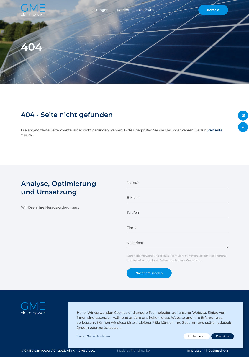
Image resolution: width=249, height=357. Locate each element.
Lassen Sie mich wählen (93, 336)
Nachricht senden (149, 275)
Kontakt (213, 10)
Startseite (214, 130)
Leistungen (98, 10)
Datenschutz (218, 350)
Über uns (146, 10)
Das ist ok (222, 336)
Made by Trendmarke (133, 350)
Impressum (196, 350)
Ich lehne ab (196, 336)
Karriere (123, 10)
